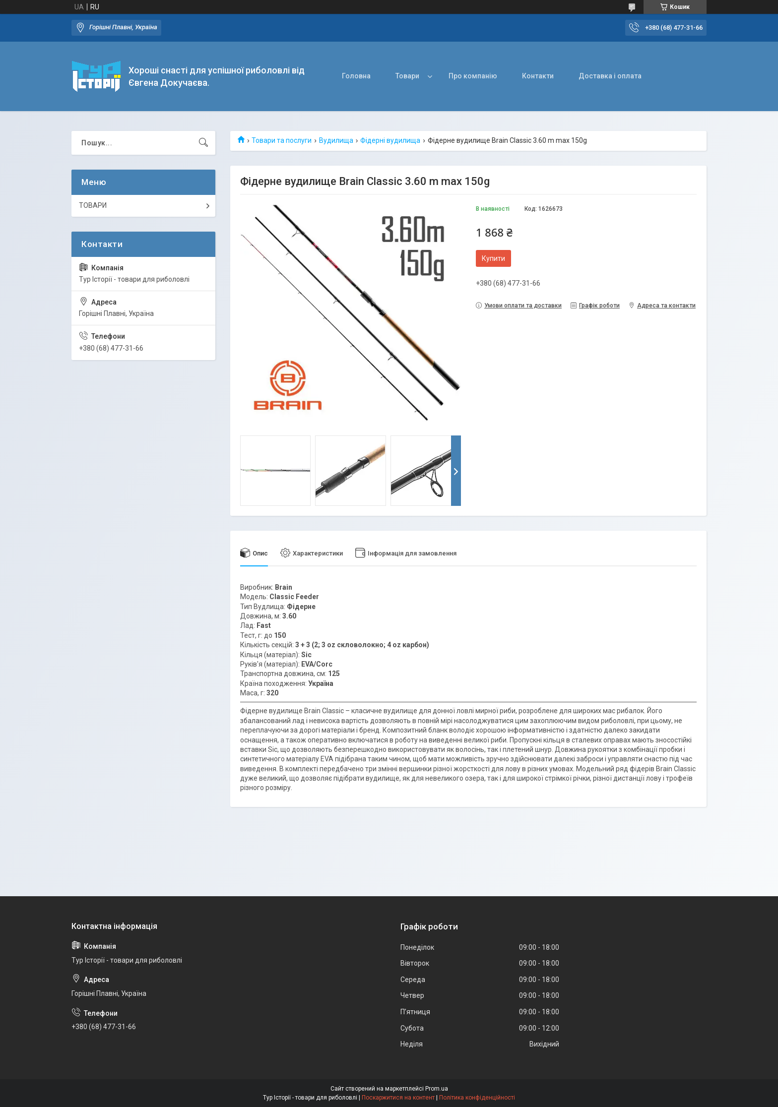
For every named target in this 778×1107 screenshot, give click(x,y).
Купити (493, 258)
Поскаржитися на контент (398, 1097)
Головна (356, 76)
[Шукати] (203, 143)
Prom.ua (436, 1088)
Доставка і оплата (610, 76)
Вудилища (336, 140)
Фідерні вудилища (390, 140)
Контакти (538, 76)
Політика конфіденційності (477, 1097)
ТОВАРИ (93, 205)
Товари (407, 76)
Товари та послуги (282, 140)
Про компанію (473, 76)
